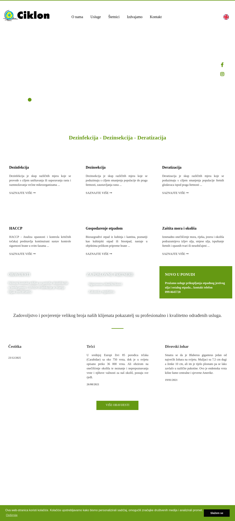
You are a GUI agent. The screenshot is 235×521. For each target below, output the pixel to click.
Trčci (91, 346)
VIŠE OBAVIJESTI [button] (117, 404)
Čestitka (14, 346)
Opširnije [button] (12, 515)
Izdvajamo (134, 17)
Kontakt (156, 17)
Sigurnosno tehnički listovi (105, 284)
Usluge (95, 17)
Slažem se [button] (216, 513)
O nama (77, 17)
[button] (226, 17)
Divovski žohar (177, 346)
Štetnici (113, 17)
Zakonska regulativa (101, 291)
